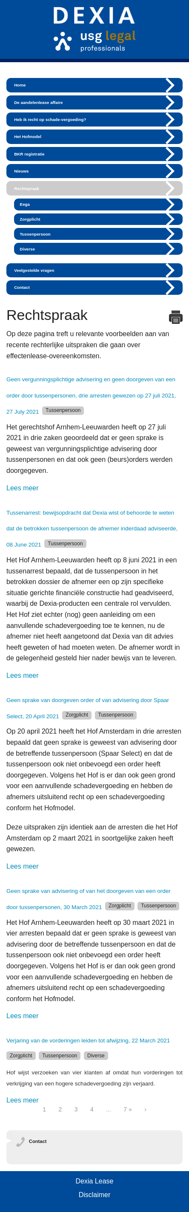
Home (20, 85)
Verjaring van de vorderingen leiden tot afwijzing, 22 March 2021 (88, 1040)
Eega (25, 204)
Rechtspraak (26, 188)
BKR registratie (29, 154)
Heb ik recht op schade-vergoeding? (50, 119)
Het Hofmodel (27, 136)
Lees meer (22, 488)
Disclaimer (95, 1195)
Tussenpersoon (35, 234)
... (108, 1109)
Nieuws (21, 171)
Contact (21, 287)
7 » (127, 1109)
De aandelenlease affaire (38, 102)
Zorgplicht (30, 219)
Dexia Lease (95, 1181)
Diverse (27, 249)
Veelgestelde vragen (34, 270)
